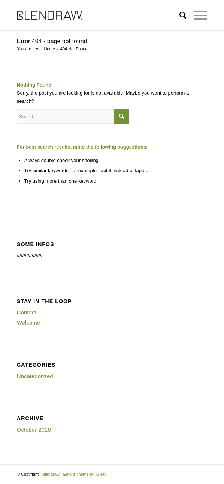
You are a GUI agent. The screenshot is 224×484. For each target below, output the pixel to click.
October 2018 (34, 430)
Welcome (28, 322)
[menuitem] (179, 15)
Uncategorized (35, 376)
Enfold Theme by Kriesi (84, 474)
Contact (26, 312)
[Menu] (197, 15)
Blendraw (51, 474)
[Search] (179, 15)
